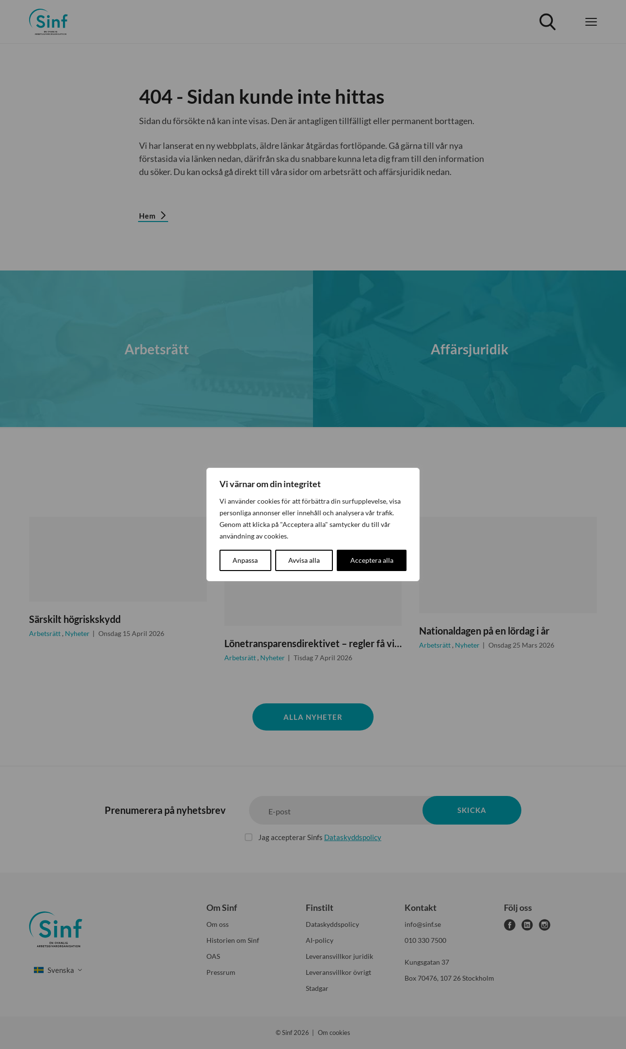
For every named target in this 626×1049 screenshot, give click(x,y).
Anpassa (245, 560)
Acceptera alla (371, 560)
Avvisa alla (304, 560)
